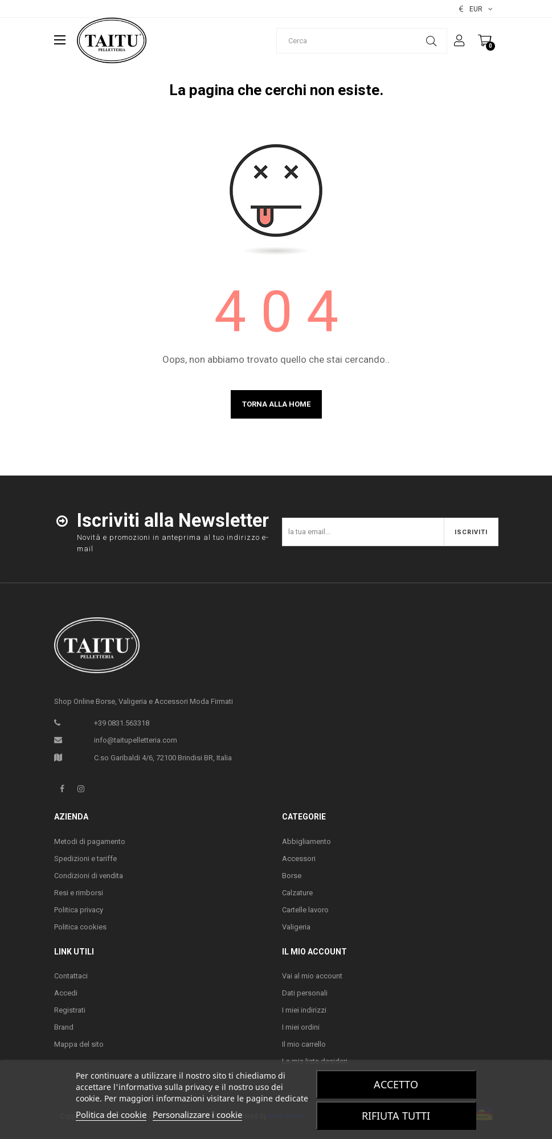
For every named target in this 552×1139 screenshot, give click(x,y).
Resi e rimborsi (78, 892)
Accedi (65, 993)
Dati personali (305, 993)
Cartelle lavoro (305, 910)
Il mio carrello (304, 1044)
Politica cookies (80, 927)
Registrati (69, 1010)
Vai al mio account (312, 976)
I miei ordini (301, 1027)
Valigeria (296, 927)
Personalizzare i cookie (197, 1114)
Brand (63, 1027)
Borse (291, 875)
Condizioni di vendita (88, 875)
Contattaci (71, 976)
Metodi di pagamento (89, 841)
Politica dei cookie (111, 1114)
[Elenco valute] (475, 9)
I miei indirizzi (304, 1010)
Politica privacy (78, 910)
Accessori (299, 858)
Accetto (396, 1084)
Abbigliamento (306, 841)
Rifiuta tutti (396, 1115)
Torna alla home (276, 404)
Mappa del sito (79, 1044)
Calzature (297, 892)
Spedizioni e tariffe (85, 858)
